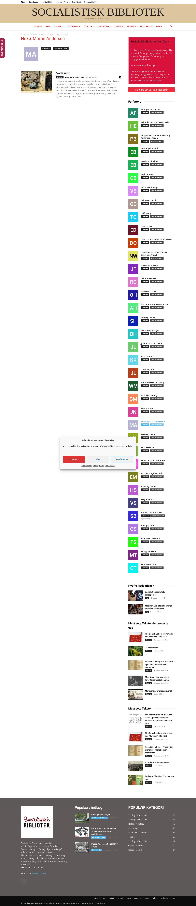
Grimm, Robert (148, 278)
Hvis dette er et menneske (157, 762)
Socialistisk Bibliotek (152, 512)
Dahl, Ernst (146, 226)
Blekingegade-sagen (100, 814)
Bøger (119, 26)
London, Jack (147, 369)
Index (159, 26)
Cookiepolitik (87, 466)
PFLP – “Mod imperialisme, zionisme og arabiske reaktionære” (103, 831)
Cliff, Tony (146, 213)
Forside (38, 26)
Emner (59, 26)
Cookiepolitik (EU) (90, 2)
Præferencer (122, 459)
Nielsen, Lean (148, 434)
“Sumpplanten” (152, 648)
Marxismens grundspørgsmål (158, 691)
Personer (105, 26)
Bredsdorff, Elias (149, 161)
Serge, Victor (147, 499)
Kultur (89, 26)
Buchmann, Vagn (149, 187)
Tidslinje (146, 26)
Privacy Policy (98, 466)
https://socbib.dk (146, 519)
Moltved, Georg (149, 395)
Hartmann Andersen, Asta (154, 304)
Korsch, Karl (147, 356)
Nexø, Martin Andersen (74, 77)
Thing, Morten (148, 551)
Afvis (98, 459)
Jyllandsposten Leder (152, 343)
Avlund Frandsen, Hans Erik (155, 122)
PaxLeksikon (147, 447)
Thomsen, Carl (148, 564)
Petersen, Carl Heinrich (153, 460)
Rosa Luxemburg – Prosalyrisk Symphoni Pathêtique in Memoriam (159, 664)
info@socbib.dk (39, 873)
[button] (171, 26)
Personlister (96, 850)
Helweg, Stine (148, 317)
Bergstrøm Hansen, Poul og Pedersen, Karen (155, 136)
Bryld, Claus (147, 174)
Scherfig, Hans (148, 486)
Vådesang (63, 73)
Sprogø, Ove (147, 525)
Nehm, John (147, 408)
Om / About (110, 466)
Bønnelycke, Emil (149, 148)
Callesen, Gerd (148, 200)
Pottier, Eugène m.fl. (151, 473)
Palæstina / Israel (98, 837)
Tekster (131, 26)
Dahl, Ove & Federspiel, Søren (156, 239)
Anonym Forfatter (150, 109)
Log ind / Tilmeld (63, 2)
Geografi (74, 26)
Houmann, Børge (150, 330)
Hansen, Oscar (148, 291)
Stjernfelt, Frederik (150, 538)
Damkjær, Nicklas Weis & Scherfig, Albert (154, 253)
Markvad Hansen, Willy (152, 382)
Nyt (48, 26)
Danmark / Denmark (99, 818)
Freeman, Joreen (149, 265)
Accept (74, 459)
